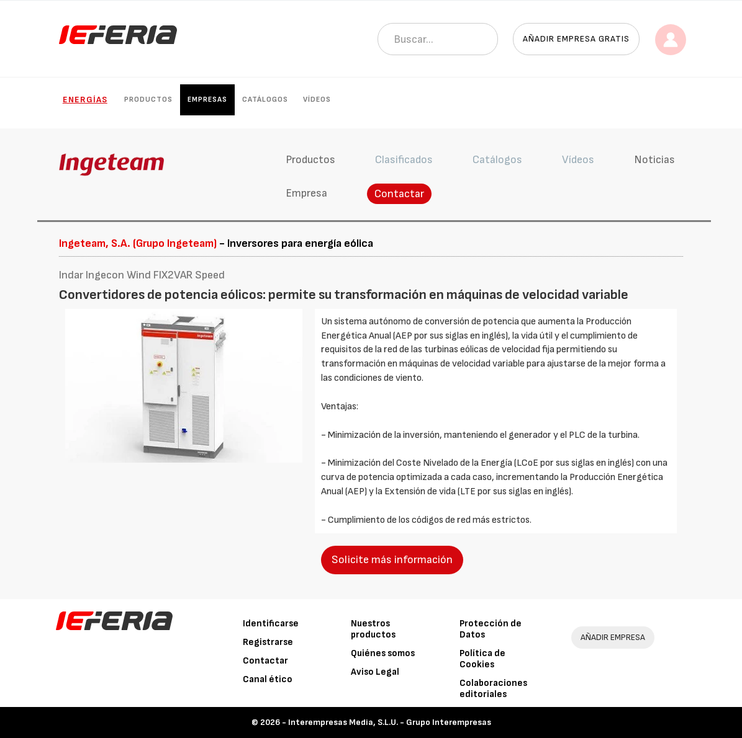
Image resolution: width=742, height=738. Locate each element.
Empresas (207, 99)
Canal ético (267, 679)
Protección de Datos (490, 629)
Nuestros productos (373, 629)
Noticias (654, 159)
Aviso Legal (375, 672)
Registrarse (268, 642)
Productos (148, 99)
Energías (85, 99)
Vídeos (317, 99)
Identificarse (271, 623)
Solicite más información (392, 559)
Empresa (306, 193)
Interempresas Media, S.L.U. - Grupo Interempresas (389, 722)
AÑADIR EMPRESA (613, 637)
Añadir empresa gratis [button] (576, 38)
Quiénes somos (383, 653)
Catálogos (265, 99)
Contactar (399, 193)
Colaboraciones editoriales (493, 688)
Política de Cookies (482, 658)
